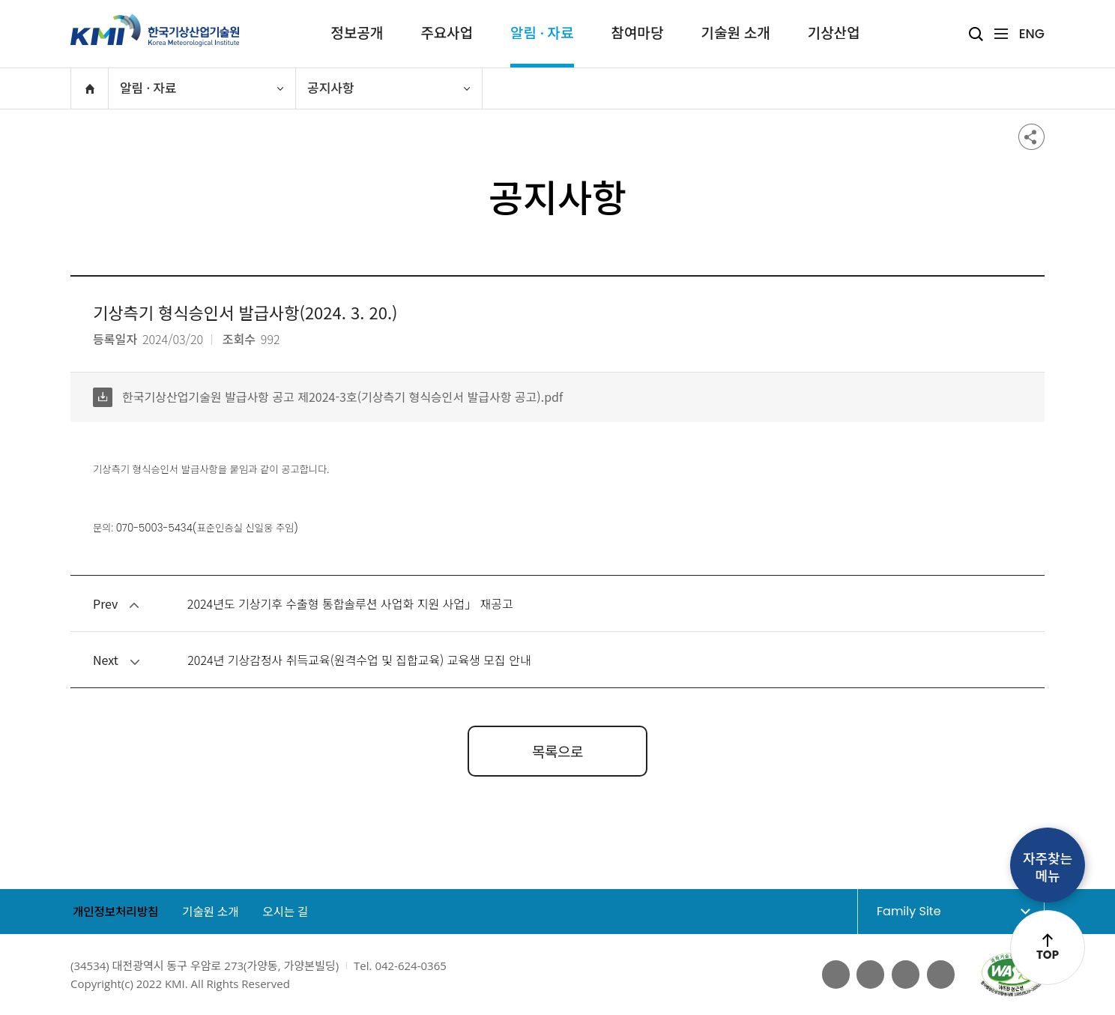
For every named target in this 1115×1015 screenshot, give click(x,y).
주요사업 (446, 33)
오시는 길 (292, 912)
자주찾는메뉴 (1047, 867)
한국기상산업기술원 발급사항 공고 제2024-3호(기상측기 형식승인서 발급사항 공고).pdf (328, 397)
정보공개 (356, 33)
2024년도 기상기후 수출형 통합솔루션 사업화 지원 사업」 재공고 (350, 603)
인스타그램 (940, 974)
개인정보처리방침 (114, 912)
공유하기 (1031, 137)
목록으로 (557, 751)
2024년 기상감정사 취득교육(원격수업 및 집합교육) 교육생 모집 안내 (359, 660)
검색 (976, 34)
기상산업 (834, 33)
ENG (1032, 34)
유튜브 (869, 974)
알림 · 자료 (541, 33)
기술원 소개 (735, 33)
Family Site (937, 911)
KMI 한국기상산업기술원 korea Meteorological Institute (155, 29)
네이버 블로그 (904, 974)
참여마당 (637, 33)
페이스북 (833, 974)
